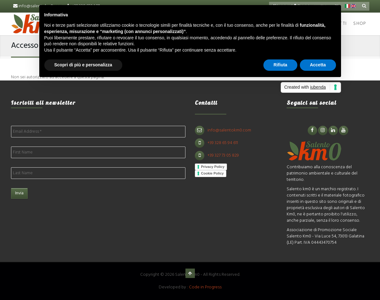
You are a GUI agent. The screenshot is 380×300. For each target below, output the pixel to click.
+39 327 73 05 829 (223, 155)
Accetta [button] (318, 64)
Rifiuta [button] (280, 64)
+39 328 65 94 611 (222, 143)
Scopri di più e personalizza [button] (83, 64)
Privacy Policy (213, 167)
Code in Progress (205, 287)
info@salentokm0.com (229, 130)
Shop (359, 23)
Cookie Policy (212, 173)
